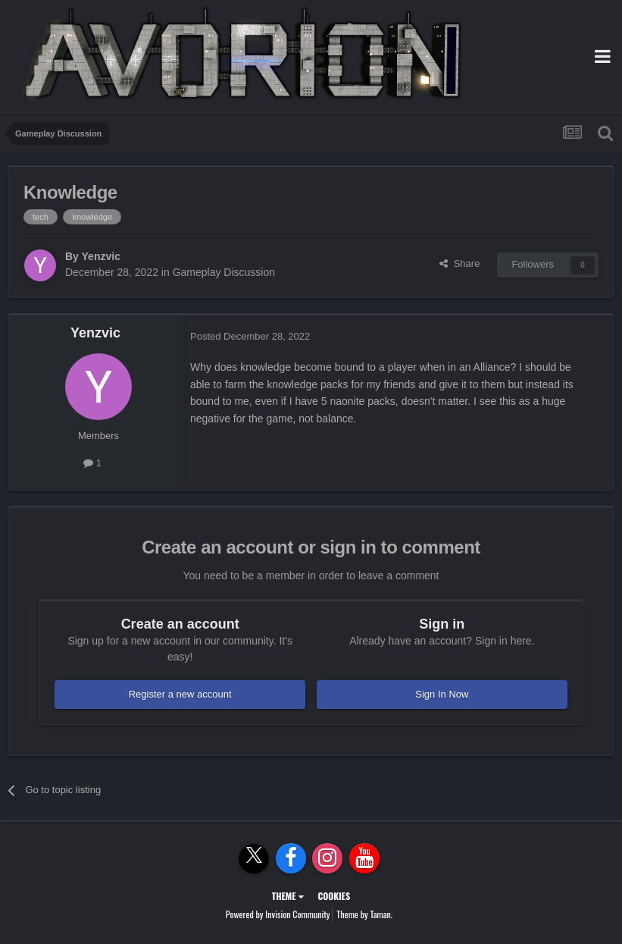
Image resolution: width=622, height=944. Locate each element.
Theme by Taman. (364, 914)
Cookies (333, 895)
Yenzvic (101, 256)
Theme (288, 895)
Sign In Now (441, 694)
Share (459, 263)
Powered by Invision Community (278, 914)
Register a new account (180, 694)
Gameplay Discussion (224, 272)
